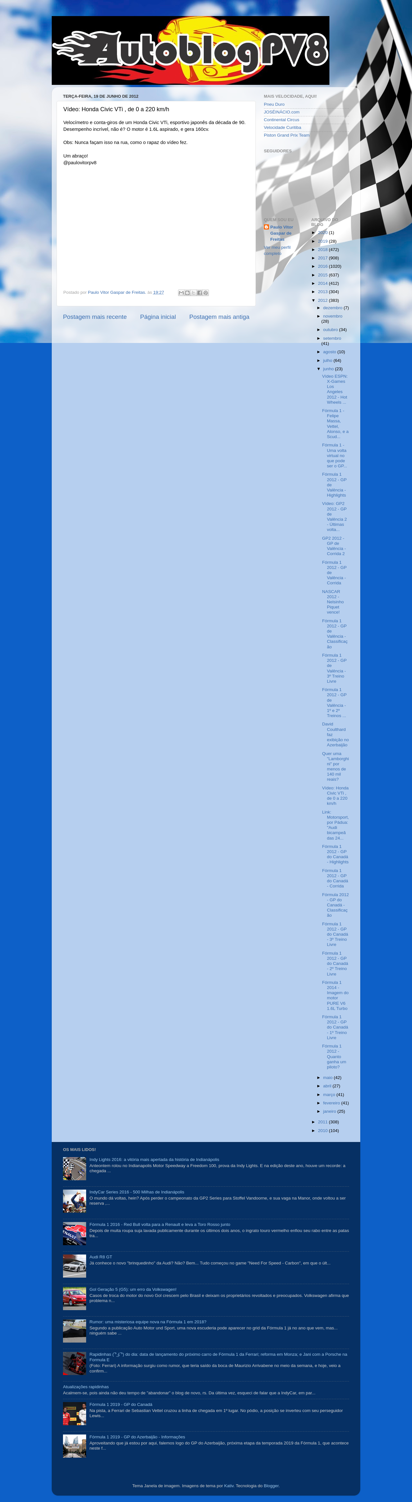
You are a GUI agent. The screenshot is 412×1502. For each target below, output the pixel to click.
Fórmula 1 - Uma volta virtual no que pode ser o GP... (334, 455)
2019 (323, 241)
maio (328, 1077)
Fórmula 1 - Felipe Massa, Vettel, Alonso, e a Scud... (335, 423)
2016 (323, 266)
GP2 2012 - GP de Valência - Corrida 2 (334, 546)
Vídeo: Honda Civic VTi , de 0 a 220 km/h (335, 796)
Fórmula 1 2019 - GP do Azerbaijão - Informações (137, 1437)
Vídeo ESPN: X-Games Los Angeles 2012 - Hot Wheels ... (335, 389)
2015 (323, 275)
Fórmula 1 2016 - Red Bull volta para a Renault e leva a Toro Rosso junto (159, 1224)
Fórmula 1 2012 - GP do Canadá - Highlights (335, 854)
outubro (331, 329)
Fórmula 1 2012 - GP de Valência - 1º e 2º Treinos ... (334, 702)
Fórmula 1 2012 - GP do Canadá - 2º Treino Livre (335, 963)
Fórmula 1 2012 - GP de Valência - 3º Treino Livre (334, 668)
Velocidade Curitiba (282, 127)
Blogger (271, 1485)
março (329, 1094)
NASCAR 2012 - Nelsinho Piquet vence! (333, 602)
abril (328, 1086)
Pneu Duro (274, 104)
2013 (323, 291)
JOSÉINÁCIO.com (282, 112)
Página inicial (158, 316)
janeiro (330, 1111)
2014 (323, 283)
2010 (323, 1130)
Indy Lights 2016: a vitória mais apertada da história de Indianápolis (154, 1159)
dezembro (333, 307)
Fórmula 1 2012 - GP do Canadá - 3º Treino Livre (335, 934)
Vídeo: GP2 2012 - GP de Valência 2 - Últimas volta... (334, 516)
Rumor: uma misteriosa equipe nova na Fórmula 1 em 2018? (147, 1321)
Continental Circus (281, 119)
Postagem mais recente (95, 316)
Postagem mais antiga (219, 316)
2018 (323, 249)
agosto (330, 351)
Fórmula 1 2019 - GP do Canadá (120, 1404)
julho (328, 360)
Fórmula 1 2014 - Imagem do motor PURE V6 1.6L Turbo (335, 995)
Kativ (229, 1485)
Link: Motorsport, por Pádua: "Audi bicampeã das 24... (335, 825)
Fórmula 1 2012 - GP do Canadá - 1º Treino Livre (335, 1027)
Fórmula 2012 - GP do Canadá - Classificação (335, 905)
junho (329, 368)
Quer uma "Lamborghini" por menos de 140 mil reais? (335, 766)
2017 (323, 258)
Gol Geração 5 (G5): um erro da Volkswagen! (132, 1289)
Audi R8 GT (100, 1257)
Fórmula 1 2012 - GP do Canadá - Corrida (335, 878)
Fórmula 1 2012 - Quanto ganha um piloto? (334, 1056)
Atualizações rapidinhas (86, 1386)
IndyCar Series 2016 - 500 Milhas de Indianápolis (136, 1192)
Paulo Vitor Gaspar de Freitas (281, 233)
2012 (323, 300)
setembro (332, 338)
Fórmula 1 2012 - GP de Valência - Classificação (335, 633)
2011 (323, 1122)
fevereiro (332, 1103)
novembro (333, 316)
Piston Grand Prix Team (286, 135)
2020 (323, 232)
